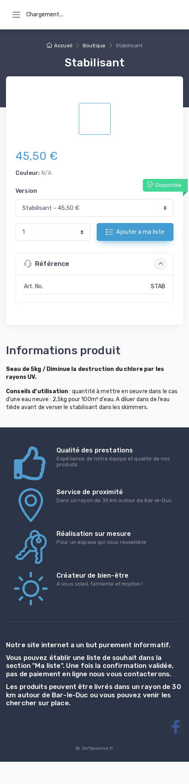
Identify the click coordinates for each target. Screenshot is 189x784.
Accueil (59, 46)
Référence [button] (96, 264)
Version (26, 191)
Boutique (94, 46)
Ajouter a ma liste (135, 231)
